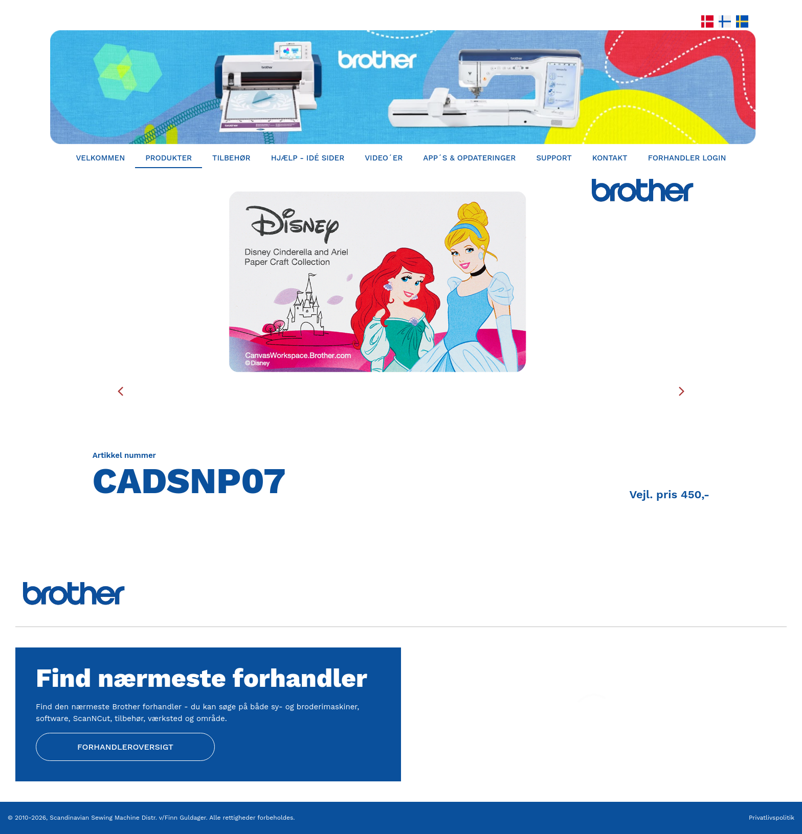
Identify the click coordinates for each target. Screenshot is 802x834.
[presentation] (120, 391)
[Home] (401, 87)
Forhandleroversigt (125, 747)
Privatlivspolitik (771, 817)
